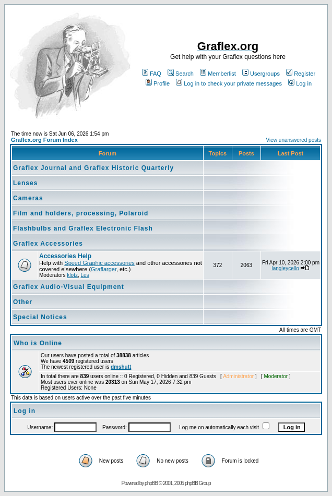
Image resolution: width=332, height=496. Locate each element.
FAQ (151, 73)
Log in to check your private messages (229, 83)
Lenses (25, 183)
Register (300, 73)
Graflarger (103, 269)
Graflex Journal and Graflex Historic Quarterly (93, 168)
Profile (158, 83)
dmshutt (121, 367)
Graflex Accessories (48, 243)
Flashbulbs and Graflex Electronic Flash (83, 228)
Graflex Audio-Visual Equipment (68, 287)
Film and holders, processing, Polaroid (80, 213)
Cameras (28, 198)
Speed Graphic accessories (99, 263)
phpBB (151, 483)
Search (181, 73)
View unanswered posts (293, 140)
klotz (72, 275)
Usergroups (261, 73)
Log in (300, 83)
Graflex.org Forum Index (44, 140)
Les (84, 275)
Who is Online (38, 343)
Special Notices (40, 317)
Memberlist (218, 73)
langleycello (285, 268)
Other (22, 302)
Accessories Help (65, 256)
